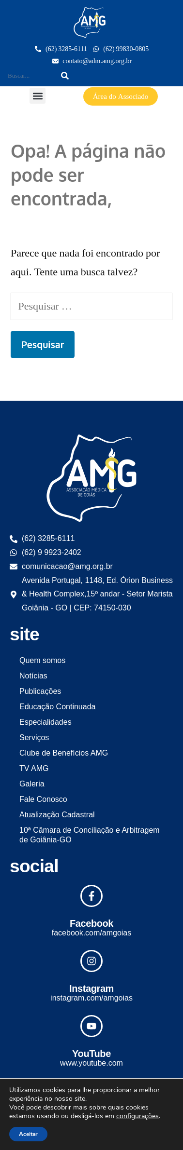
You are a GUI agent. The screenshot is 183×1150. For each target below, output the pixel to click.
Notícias (33, 676)
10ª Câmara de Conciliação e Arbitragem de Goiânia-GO (89, 835)
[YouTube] (91, 1026)
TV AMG (33, 768)
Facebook (91, 923)
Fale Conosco (43, 799)
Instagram (91, 988)
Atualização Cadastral (57, 815)
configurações (137, 1116)
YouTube (91, 1053)
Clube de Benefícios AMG (63, 753)
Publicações (40, 691)
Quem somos (42, 660)
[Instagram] (91, 961)
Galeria (32, 784)
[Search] (65, 75)
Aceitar (28, 1134)
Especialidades (45, 722)
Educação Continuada (57, 707)
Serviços (34, 737)
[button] (38, 96)
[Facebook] (91, 896)
